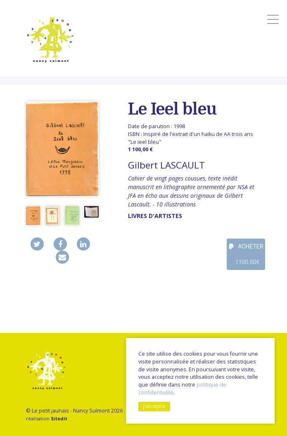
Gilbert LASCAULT (166, 165)
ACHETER (246, 256)
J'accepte (154, 406)
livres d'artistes (155, 216)
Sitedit (59, 418)
